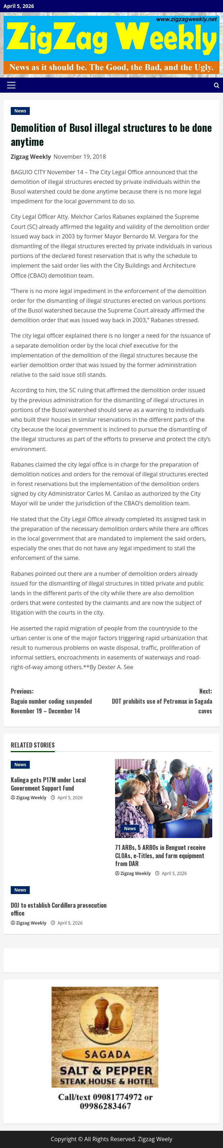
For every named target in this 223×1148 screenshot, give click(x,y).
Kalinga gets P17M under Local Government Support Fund (48, 784)
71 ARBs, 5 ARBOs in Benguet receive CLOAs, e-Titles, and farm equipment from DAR (160, 855)
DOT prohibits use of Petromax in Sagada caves (162, 700)
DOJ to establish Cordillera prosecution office (58, 909)
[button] (11, 85)
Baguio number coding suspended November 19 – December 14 (61, 700)
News (20, 111)
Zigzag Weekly (31, 157)
